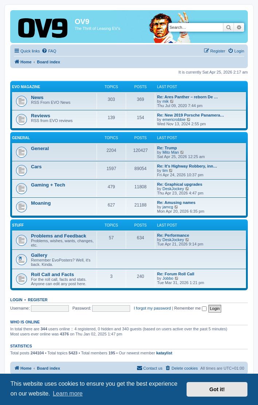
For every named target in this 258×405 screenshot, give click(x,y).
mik (166, 101)
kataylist (164, 353)
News (37, 97)
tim (165, 170)
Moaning (41, 203)
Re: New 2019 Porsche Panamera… (190, 115)
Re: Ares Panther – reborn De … (187, 97)
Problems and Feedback (58, 236)
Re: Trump (167, 148)
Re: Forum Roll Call (175, 274)
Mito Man (171, 152)
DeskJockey (173, 188)
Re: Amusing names (176, 202)
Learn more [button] (68, 393)
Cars (36, 166)
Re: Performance (173, 235)
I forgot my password (152, 308)
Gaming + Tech (48, 185)
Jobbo (168, 278)
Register (38, 300)
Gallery (39, 255)
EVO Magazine (26, 87)
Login (16, 300)
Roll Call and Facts (52, 274)
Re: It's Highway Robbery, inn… (187, 166)
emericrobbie (174, 119)
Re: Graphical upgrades (179, 184)
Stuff (18, 225)
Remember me (190, 308)
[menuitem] (49, 51)
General (21, 138)
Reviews (40, 115)
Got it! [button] (217, 389)
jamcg (168, 207)
